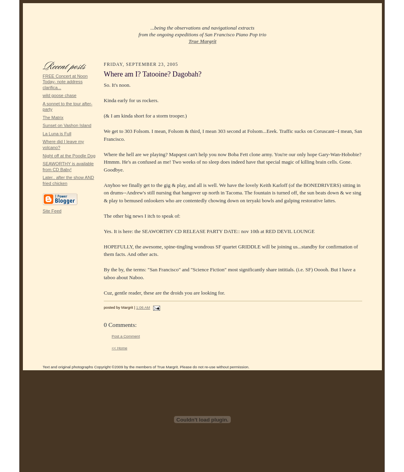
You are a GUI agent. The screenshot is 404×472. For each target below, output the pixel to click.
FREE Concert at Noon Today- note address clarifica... (65, 82)
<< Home (119, 348)
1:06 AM (143, 307)
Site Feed (52, 211)
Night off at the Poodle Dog (69, 155)
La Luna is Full (57, 133)
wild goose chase (60, 95)
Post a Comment (126, 336)
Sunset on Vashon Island (67, 125)
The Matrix (53, 117)
